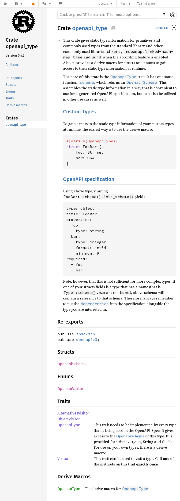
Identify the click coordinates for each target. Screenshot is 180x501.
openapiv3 (86, 339)
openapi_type (16, 125)
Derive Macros (16, 105)
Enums (10, 92)
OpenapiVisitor (70, 388)
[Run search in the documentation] (108, 15)
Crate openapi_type (22, 43)
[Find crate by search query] (160, 3)
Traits (10, 98)
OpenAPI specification (88, 179)
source (161, 27)
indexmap (85, 334)
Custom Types (79, 111)
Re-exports (14, 78)
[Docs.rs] (5, 3)
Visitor (62, 458)
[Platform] (47, 3)
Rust (123, 3)
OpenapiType (68, 425)
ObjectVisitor (68, 419)
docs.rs (103, 3)
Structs (11, 85)
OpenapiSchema (71, 364)
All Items (12, 65)
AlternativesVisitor (73, 413)
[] (174, 27)
